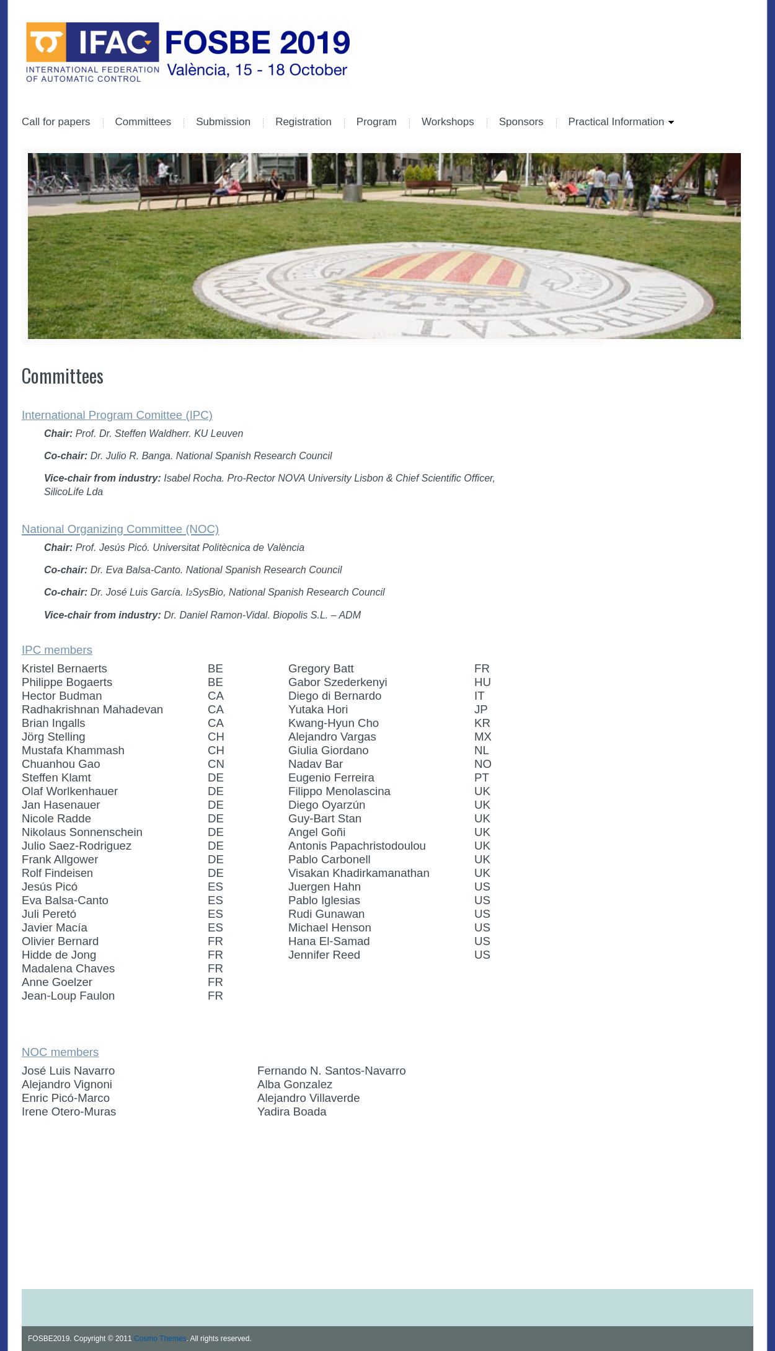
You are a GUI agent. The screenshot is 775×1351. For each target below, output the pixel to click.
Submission (223, 123)
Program (376, 123)
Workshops (448, 123)
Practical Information (615, 123)
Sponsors (521, 123)
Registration (303, 123)
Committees (143, 123)
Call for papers (56, 123)
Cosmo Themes (160, 1338)
